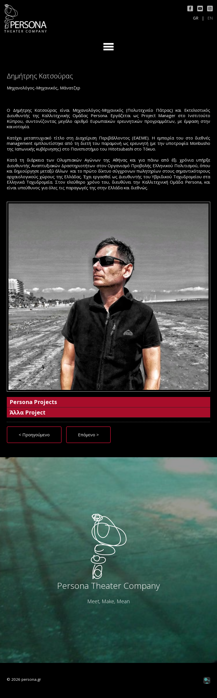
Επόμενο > (88, 434)
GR (195, 18)
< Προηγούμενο (34, 434)
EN (210, 18)
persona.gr (31, 679)
